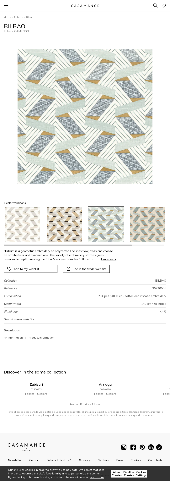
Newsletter (15, 460)
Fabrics (18, 17)
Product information (41, 337)
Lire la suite (108, 259)
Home (8, 17)
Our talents (155, 460)
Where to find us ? (59, 460)
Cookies (136, 460)
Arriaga (105, 384)
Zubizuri (36, 384)
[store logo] (85, 5)
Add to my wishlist (23, 269)
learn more (97, 477)
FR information (13, 337)
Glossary (84, 460)
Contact (34, 460)
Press (119, 460)
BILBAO (160, 280)
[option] (22, 224)
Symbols (103, 460)
